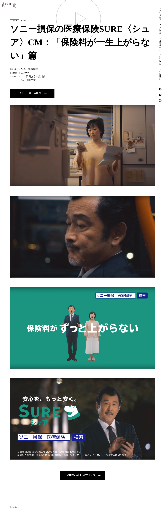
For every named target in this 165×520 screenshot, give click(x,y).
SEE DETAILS (30, 93)
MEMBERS (160, 45)
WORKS (160, 30)
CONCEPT (160, 15)
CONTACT (160, 76)
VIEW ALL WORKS (81, 475)
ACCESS (160, 60)
